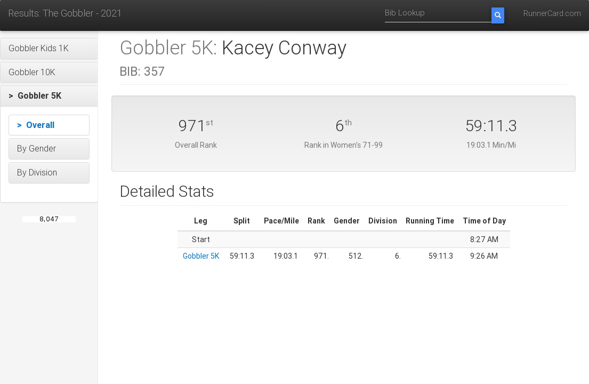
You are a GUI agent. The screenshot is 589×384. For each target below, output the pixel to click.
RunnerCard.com (552, 13)
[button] (49, 48)
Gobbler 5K (201, 256)
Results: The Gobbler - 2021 (65, 13)
